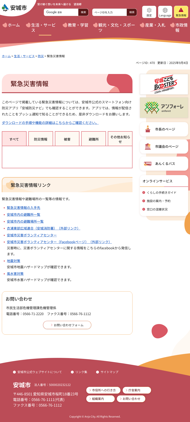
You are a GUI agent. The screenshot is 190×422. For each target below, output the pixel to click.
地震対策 (13, 260)
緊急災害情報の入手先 (23, 207)
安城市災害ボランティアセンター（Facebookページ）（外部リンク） (59, 241)
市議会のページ (166, 146)
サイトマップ (109, 372)
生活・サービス (24, 56)
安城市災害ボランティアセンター (32, 235)
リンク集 (81, 372)
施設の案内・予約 (159, 201)
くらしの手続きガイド (161, 192)
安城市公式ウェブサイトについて (39, 372)
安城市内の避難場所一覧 (25, 221)
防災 (41, 56)
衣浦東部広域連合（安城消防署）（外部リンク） (43, 228)
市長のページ (165, 129)
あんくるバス (165, 163)
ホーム (6, 56)
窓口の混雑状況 (157, 209)
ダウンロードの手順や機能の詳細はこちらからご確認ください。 (50, 122)
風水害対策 (15, 273)
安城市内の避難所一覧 (23, 214)
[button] (149, 12)
